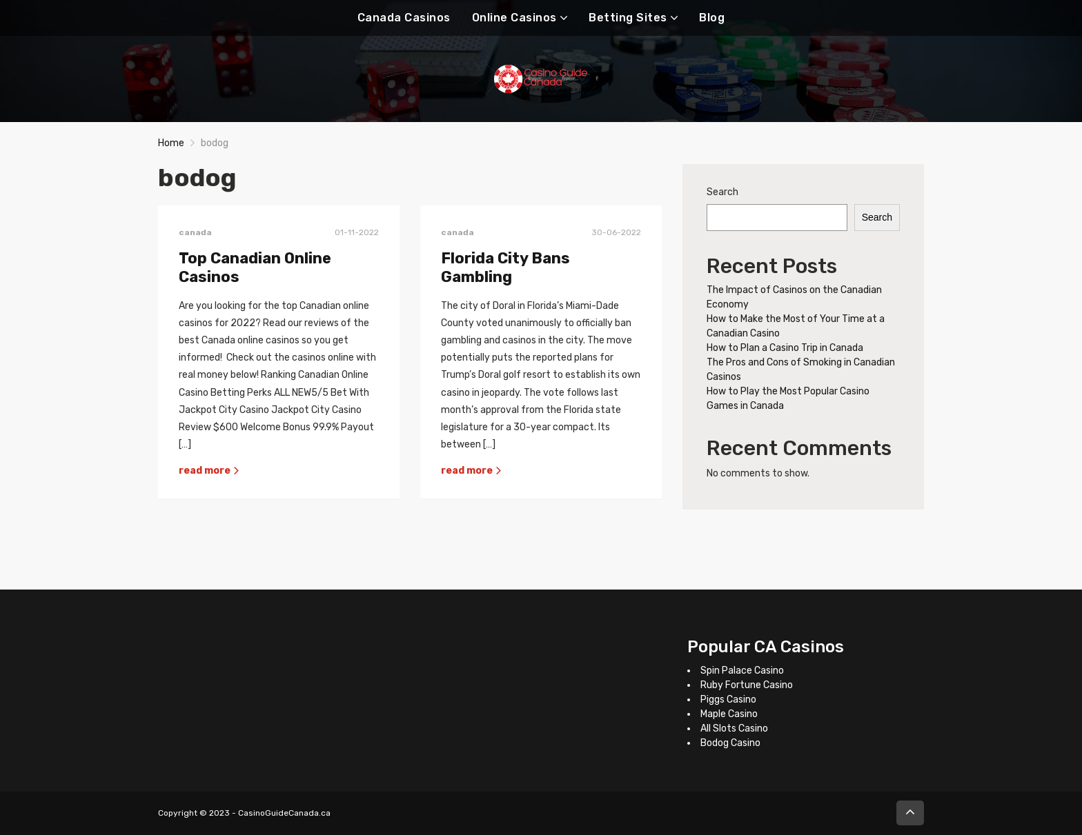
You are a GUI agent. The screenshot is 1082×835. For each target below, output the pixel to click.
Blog (712, 17)
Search (722, 192)
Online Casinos (514, 17)
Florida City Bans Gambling (505, 268)
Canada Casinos (404, 17)
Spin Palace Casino (742, 670)
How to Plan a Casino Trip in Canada (785, 348)
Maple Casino (729, 714)
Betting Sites (628, 17)
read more (209, 470)
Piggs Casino (728, 699)
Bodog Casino (730, 743)
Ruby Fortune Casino (746, 685)
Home (171, 143)
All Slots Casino (734, 728)
